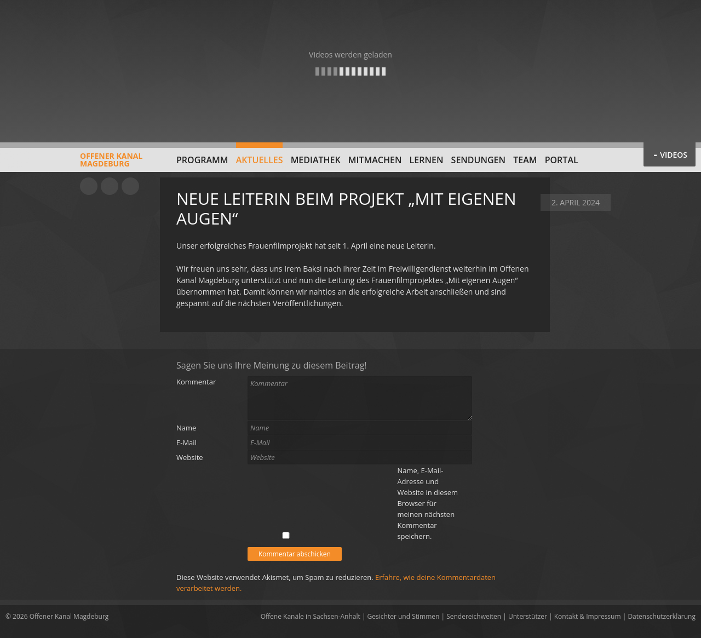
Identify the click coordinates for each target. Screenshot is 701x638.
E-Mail (186, 442)
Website (189, 457)
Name (186, 428)
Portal (561, 160)
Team (525, 160)
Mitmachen (375, 160)
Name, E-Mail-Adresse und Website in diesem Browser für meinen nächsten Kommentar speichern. (427, 503)
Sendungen (478, 160)
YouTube (88, 186)
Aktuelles (259, 160)
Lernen (427, 160)
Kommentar (196, 382)
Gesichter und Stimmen (403, 616)
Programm (202, 160)
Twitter (130, 186)
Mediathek (316, 160)
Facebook (109, 186)
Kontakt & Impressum (587, 616)
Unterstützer (527, 616)
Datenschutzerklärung (662, 616)
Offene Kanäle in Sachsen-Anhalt (310, 616)
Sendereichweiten (473, 616)
